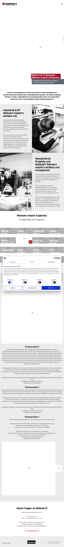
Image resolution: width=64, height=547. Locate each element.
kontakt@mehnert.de (32, 516)
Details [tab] (32, 261)
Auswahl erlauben (32, 287)
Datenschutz (56, 541)
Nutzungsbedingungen (54, 543)
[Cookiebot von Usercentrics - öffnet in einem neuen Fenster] (54, 258)
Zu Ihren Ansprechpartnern (32, 531)
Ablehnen (13, 287)
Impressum (50, 541)
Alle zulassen (51, 287)
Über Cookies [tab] (51, 261)
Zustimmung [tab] (12, 261)
